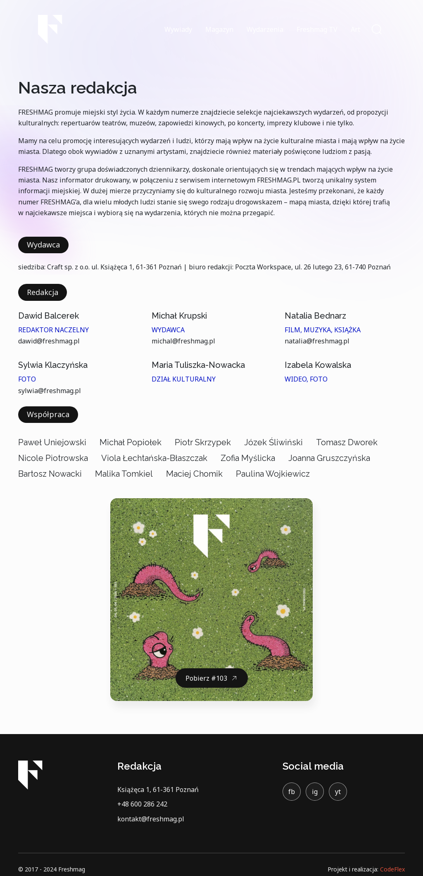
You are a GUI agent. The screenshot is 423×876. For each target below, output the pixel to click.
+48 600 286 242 (142, 804)
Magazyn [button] (219, 29)
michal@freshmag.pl (183, 341)
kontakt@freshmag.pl (150, 818)
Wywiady (178, 29)
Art (355, 29)
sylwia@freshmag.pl (49, 390)
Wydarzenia (265, 29)
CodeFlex (392, 869)
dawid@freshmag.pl (49, 341)
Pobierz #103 (206, 678)
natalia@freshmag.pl (317, 341)
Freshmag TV (317, 29)
